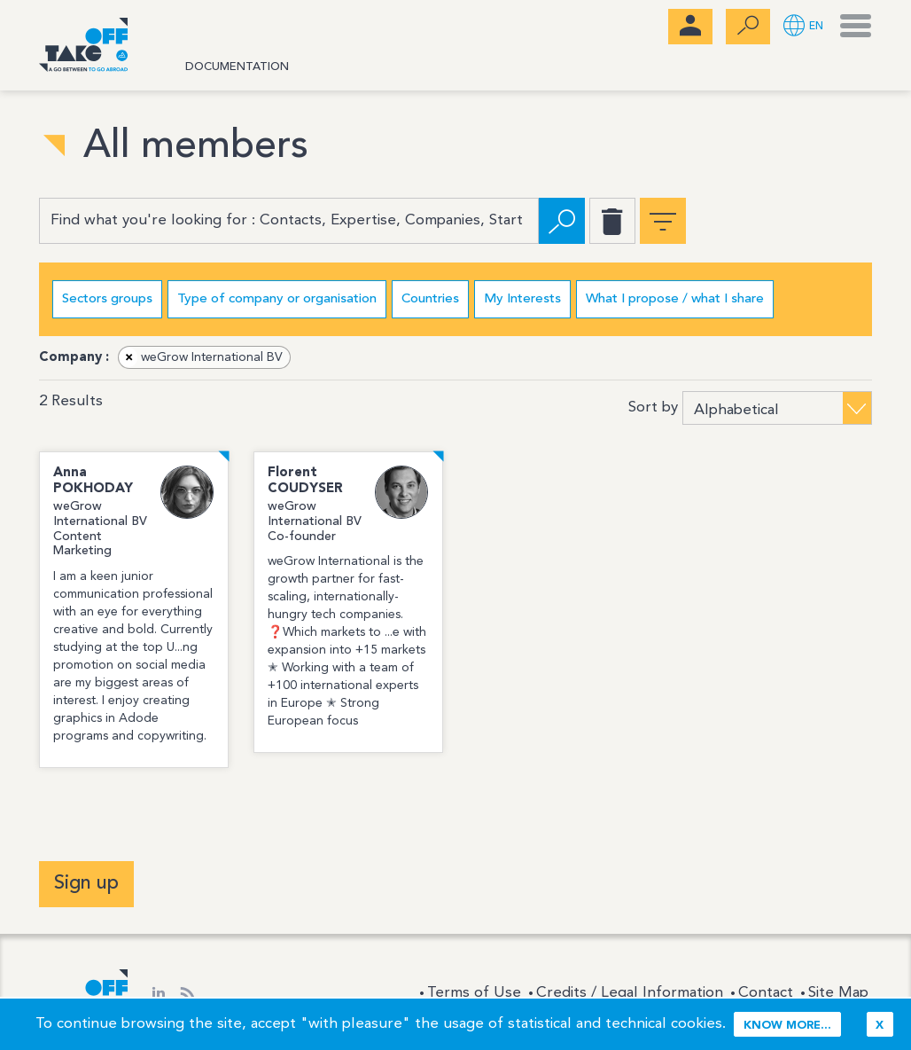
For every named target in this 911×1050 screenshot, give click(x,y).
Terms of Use (474, 992)
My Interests (522, 299)
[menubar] (690, 26)
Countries (430, 299)
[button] (803, 27)
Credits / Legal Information (629, 992)
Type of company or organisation (277, 299)
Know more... (787, 1025)
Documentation (237, 67)
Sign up (86, 883)
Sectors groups (107, 299)
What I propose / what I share (675, 299)
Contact (765, 992)
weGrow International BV (201, 357)
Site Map (838, 992)
